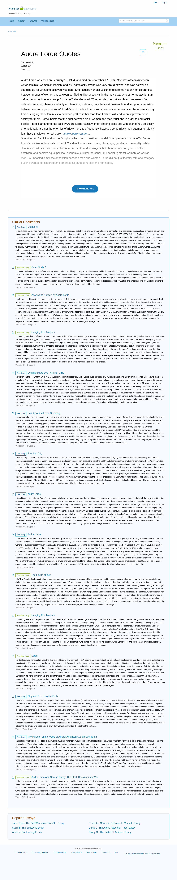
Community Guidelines (40, 852)
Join (155, 2)
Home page (12, 31)
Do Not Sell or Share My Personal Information (142, 854)
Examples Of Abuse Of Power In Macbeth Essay (114, 823)
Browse (33, 21)
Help (116, 852)
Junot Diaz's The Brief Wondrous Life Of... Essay (38, 823)
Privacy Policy (76, 852)
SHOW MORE (85, 188)
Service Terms (91, 852)
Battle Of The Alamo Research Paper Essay (112, 827)
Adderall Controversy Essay (27, 832)
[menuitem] (155, 2)
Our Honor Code (60, 852)
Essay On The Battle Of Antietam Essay (110, 832)
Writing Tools (47, 21)
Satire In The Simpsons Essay (28, 827)
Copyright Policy (21, 852)
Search (21, 21)
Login (164, 2)
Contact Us (105, 852)
